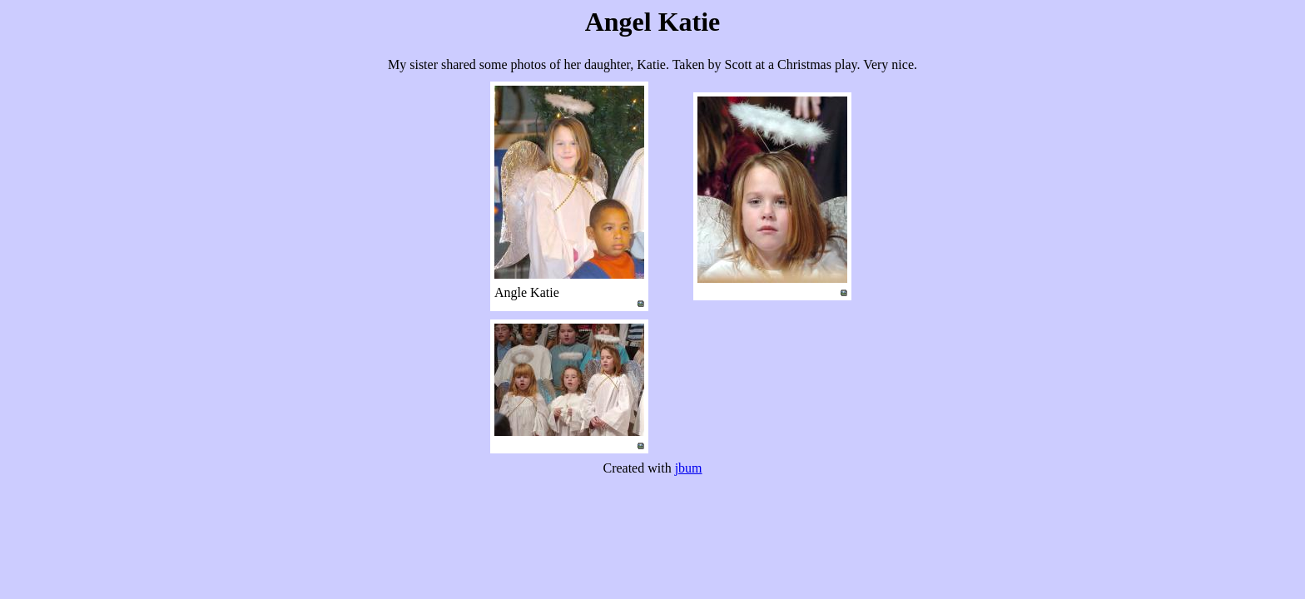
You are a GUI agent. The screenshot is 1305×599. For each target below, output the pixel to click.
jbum (688, 468)
